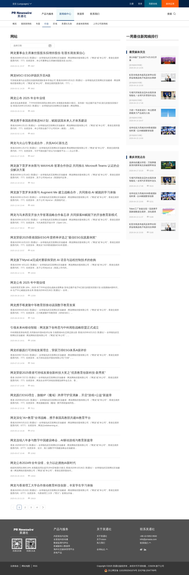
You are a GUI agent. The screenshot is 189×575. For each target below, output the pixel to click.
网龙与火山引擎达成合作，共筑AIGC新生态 (39, 143)
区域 (55, 23)
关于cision (101, 539)
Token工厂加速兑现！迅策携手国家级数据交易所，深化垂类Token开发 (143, 210)
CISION (151, 566)
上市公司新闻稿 (100, 23)
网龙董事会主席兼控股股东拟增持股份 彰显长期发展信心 (47, 53)
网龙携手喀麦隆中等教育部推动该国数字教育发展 (42, 305)
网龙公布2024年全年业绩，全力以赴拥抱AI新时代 (43, 462)
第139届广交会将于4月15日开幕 (143, 58)
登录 (140, 4)
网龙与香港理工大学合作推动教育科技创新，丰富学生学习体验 (51, 485)
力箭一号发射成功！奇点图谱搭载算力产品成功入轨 (142, 111)
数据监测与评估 (61, 543)
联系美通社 (147, 529)
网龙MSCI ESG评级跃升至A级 (30, 75)
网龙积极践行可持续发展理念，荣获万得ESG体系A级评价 (48, 350)
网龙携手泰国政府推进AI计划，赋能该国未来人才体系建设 (48, 120)
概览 (15, 23)
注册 (131, 4)
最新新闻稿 (26, 23)
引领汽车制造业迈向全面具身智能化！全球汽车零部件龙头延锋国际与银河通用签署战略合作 (142, 94)
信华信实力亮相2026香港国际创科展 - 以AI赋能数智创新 (143, 129)
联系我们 (95, 14)
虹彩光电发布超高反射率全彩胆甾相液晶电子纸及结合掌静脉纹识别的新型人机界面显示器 (142, 76)
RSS (35, 566)
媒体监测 (170, 4)
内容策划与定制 (61, 536)
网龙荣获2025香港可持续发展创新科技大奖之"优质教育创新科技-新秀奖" (58, 372)
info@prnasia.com (148, 539)
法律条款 (14, 566)
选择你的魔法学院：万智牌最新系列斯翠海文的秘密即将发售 (142, 164)
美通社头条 (67, 23)
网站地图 (26, 566)
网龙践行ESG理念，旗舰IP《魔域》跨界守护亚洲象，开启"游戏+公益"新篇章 (61, 395)
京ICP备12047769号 (147, 570)
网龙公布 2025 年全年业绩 (27, 98)
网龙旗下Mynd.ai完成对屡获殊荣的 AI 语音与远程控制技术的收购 (53, 260)
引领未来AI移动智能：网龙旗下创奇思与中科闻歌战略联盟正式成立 (54, 327)
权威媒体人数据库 (62, 546)
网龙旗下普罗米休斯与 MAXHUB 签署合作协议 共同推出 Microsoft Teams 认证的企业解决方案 (64, 167)
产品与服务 (47, 14)
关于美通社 (104, 529)
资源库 (80, 14)
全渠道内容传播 (61, 539)
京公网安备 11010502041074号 (120, 570)
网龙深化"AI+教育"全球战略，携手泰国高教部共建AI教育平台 (50, 417)
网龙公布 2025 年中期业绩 (27, 282)
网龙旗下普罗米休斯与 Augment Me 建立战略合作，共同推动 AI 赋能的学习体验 (63, 192)
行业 (46, 23)
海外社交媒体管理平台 (64, 549)
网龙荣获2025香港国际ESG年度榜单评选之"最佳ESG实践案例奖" (53, 237)
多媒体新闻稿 (82, 23)
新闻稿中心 (65, 14)
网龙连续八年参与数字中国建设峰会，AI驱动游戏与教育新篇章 (51, 440)
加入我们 (101, 543)
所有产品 (58, 552)
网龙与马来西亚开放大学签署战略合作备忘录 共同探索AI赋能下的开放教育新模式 (63, 214)
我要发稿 (153, 4)
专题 (38, 23)
